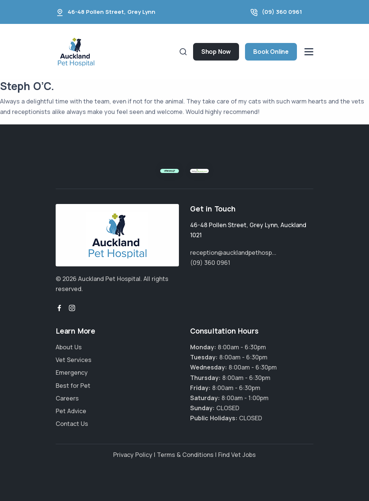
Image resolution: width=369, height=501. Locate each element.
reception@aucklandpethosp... (233, 252)
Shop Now (216, 51)
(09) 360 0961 (282, 12)
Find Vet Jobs (237, 455)
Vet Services (74, 360)
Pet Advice (71, 411)
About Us (69, 347)
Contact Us (72, 424)
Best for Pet (73, 385)
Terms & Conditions (185, 455)
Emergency (72, 372)
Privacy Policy (132, 455)
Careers (67, 398)
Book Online (271, 51)
